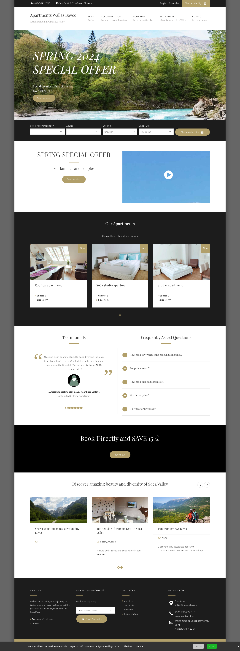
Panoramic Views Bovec (173, 529)
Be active (128, 609)
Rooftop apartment (48, 285)
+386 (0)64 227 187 (41, 3)
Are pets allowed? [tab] (139, 368)
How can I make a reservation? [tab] (147, 381)
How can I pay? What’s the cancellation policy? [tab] (156, 354)
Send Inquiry (73, 179)
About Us (128, 601)
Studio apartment (170, 285)
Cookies (35, 623)
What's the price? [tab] (139, 395)
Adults (69, 125)
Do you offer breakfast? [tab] (143, 408)
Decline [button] (198, 646)
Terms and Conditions (42, 619)
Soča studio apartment (112, 285)
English (163, 3)
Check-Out (144, 125)
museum (112, 541)
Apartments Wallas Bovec (53, 15)
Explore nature (131, 613)
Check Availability (196, 3)
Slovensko (174, 3)
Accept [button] (211, 646)
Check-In (107, 125)
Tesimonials (129, 605)
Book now (119, 454)
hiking (164, 537)
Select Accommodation (42, 125)
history (103, 541)
